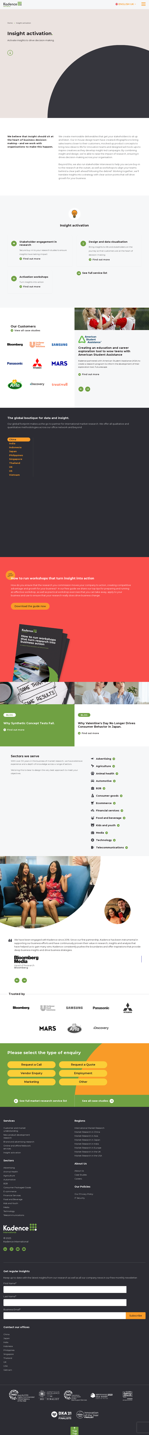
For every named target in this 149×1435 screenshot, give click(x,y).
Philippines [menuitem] (8, 1350)
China (12, 439)
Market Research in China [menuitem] (87, 1132)
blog (9, 715)
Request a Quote (83, 1064)
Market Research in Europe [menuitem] (87, 1147)
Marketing (31, 1081)
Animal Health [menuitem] (10, 1171)
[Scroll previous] (17, 980)
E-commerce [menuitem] (9, 1191)
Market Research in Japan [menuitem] (87, 1140)
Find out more (31, 258)
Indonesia (15, 447)
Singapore (15, 459)
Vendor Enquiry (31, 1073)
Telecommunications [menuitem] (13, 1215)
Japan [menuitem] (6, 1338)
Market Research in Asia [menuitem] (86, 1136)
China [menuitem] (6, 1334)
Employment (83, 1073)
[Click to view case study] (111, 319)
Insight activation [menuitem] (12, 1152)
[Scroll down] (10, 53)
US (10, 471)
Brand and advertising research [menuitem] (18, 1141)
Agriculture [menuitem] (9, 1175)
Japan (13, 451)
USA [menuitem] (5, 1366)
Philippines (16, 455)
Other (83, 1081)
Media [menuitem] (6, 1207)
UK (11, 467)
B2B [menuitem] (5, 1183)
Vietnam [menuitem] (7, 1370)
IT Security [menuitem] (79, 1198)
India (12, 443)
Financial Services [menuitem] (12, 1195)
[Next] (87, 389)
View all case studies (25, 330)
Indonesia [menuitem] (8, 1346)
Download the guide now (30, 606)
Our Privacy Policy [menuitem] (83, 1194)
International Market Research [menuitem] (89, 1128)
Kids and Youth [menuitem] (10, 1203)
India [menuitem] (5, 1342)
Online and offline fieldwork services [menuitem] (17, 1147)
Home (10, 23)
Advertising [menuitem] (9, 1167)
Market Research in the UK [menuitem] (87, 1151)
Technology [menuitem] (9, 1211)
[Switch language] (126, 4)
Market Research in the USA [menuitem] (88, 1155)
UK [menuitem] (4, 1362)
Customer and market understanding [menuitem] (14, 1129)
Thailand (14, 463)
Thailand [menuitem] (7, 1358)
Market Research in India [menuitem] (86, 1143)
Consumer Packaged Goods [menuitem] (17, 1187)
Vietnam (14, 474)
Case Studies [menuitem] (80, 1174)
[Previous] (81, 389)
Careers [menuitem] (78, 1178)
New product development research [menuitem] (16, 1136)
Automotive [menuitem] (9, 1179)
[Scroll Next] (24, 980)
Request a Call (31, 1064)
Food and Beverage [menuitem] (12, 1199)
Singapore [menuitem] (8, 1354)
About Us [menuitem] (79, 1170)
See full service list (94, 272)
